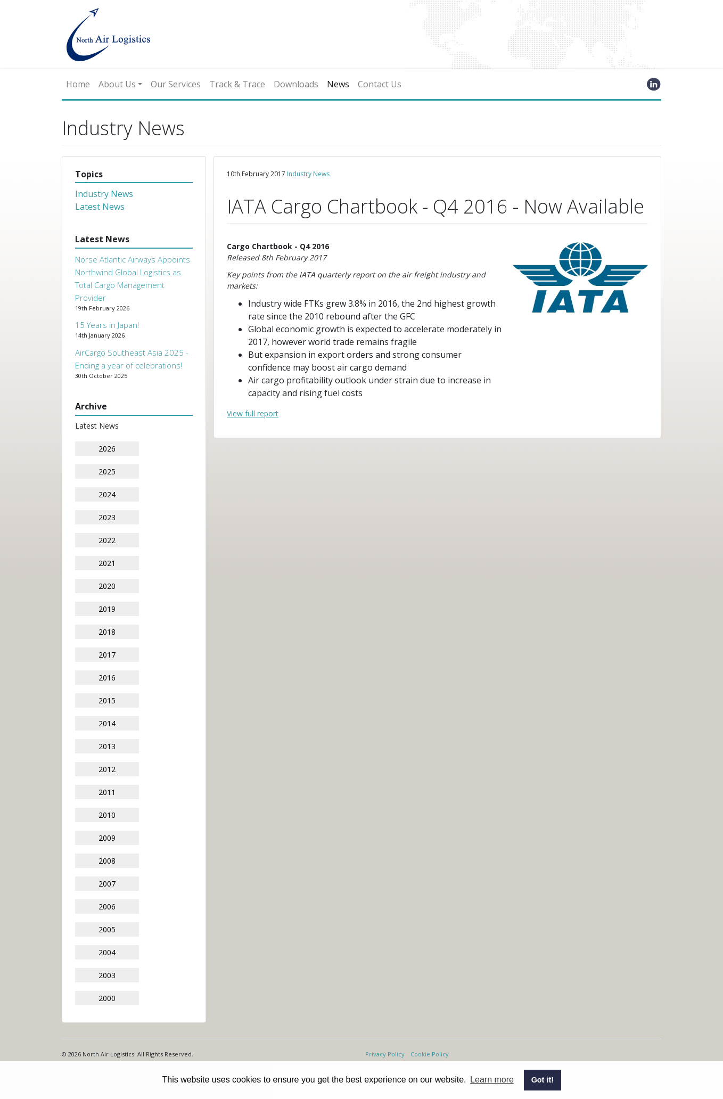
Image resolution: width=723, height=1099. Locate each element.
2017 (107, 655)
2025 (107, 471)
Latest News (100, 206)
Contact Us (379, 84)
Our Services (176, 84)
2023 (107, 517)
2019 (107, 609)
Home (78, 84)
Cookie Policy (429, 1054)
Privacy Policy (385, 1054)
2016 (107, 677)
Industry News (104, 194)
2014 (107, 723)
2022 (107, 540)
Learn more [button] (492, 1079)
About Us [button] (117, 84)
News (338, 84)
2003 (107, 975)
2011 (107, 792)
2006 (107, 906)
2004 (107, 952)
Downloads (296, 84)
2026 (107, 449)
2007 (107, 884)
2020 (107, 586)
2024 (107, 494)
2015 (107, 700)
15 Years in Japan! (107, 324)
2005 (107, 929)
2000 (107, 998)
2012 (107, 769)
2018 (107, 632)
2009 (107, 838)
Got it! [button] (542, 1080)
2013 (107, 746)
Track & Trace (237, 84)
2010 (107, 815)
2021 (107, 563)
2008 (107, 861)
